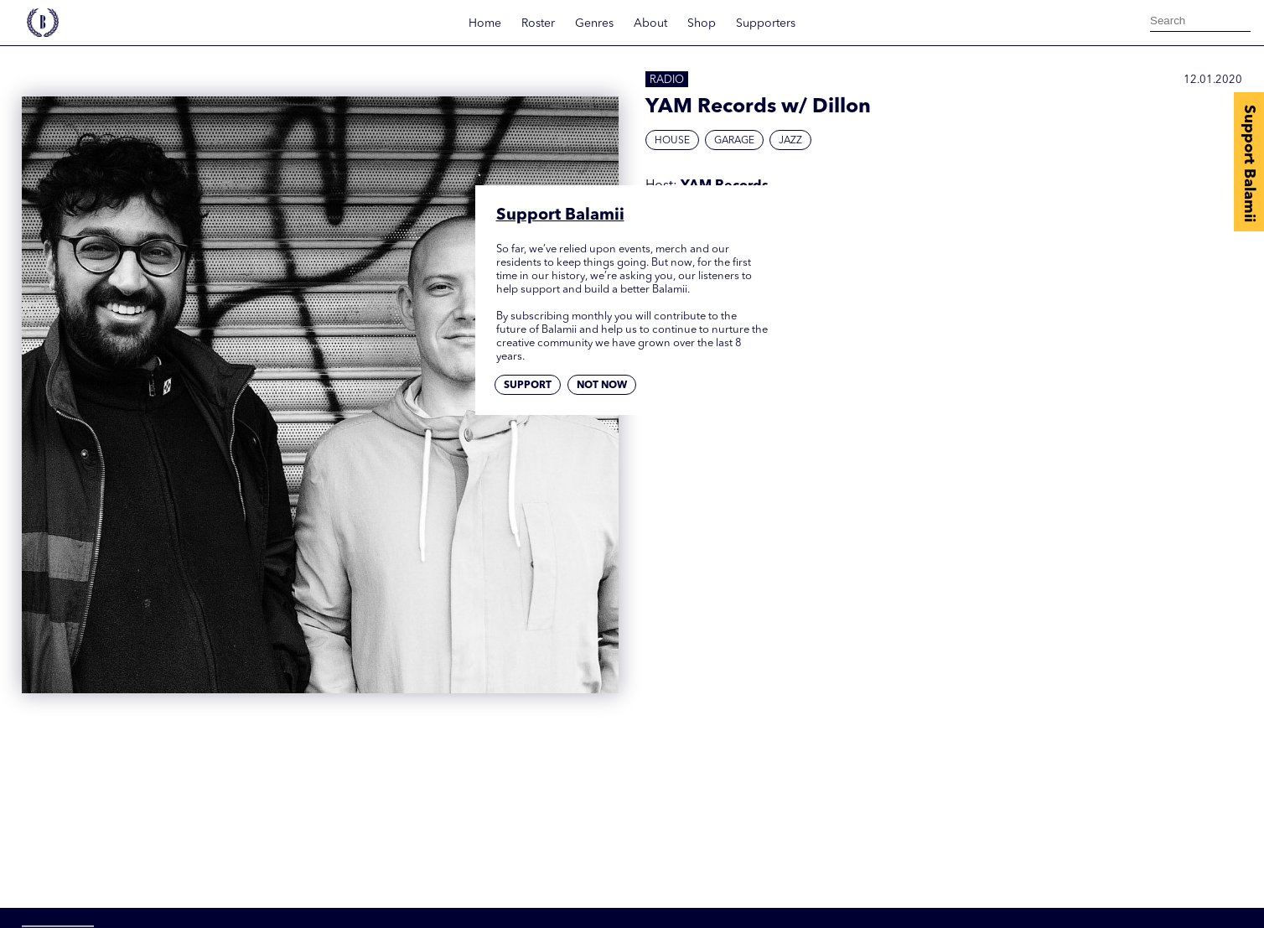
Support (528, 386)
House (672, 141)
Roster (538, 23)
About (650, 23)
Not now (602, 386)
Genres (594, 23)
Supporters (765, 23)
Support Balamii (1248, 163)
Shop (701, 23)
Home (485, 23)
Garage (734, 141)
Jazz (790, 141)
